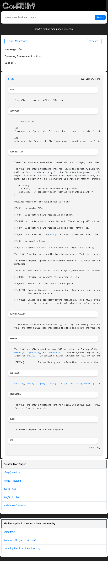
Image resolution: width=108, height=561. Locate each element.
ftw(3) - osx (10, 489)
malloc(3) (19, 352)
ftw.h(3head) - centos (15, 505)
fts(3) (64, 384)
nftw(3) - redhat (12, 472)
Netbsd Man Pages (17, 41)
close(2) (31, 384)
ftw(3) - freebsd (12, 497)
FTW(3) (12, 79)
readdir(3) (53, 352)
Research (94, 41)
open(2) (43, 384)
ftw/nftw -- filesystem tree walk (20, 540)
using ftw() (9, 532)
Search (100, 17)
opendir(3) (34, 352)
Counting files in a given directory (22, 548)
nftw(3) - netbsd (12, 480)
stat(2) (54, 234)
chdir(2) (31, 356)
